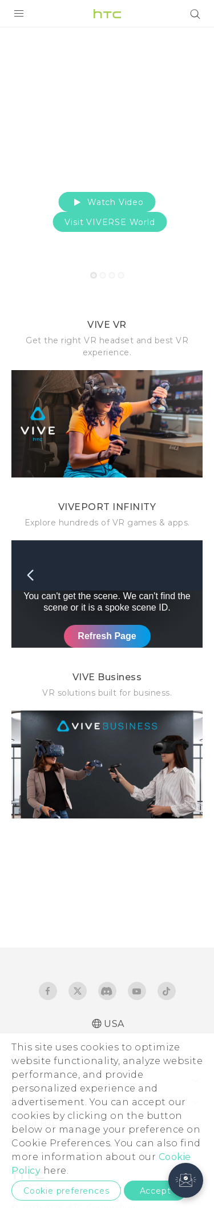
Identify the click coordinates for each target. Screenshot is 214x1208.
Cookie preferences (66, 1191)
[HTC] (107, 14)
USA (114, 1023)
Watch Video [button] (107, 202)
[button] (185, 1180)
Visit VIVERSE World (109, 222)
